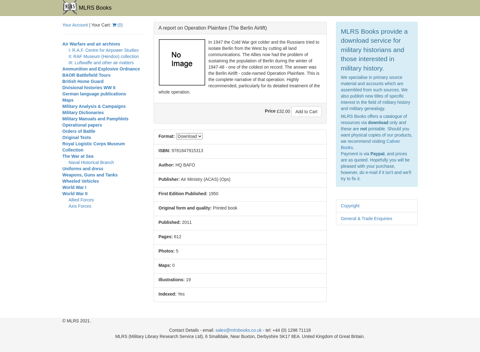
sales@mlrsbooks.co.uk (238, 330)
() (117, 24)
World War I (74, 187)
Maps (68, 100)
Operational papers (82, 125)
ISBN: (164, 150)
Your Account (75, 24)
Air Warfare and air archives (91, 43)
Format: (167, 136)
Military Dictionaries (83, 112)
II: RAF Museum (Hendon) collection (104, 56)
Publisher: (169, 179)
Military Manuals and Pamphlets (95, 118)
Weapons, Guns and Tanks (90, 174)
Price (270, 110)
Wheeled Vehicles (80, 181)
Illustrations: (172, 279)
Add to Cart (306, 111)
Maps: (165, 265)
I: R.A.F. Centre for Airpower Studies (104, 50)
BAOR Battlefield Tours (86, 75)
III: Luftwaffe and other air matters (101, 62)
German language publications (94, 93)
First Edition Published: (183, 193)
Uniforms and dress (82, 168)
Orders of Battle (78, 131)
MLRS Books (87, 7)
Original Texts (76, 137)
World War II (75, 193)
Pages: (166, 236)
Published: (170, 222)
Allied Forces (81, 199)
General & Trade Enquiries (366, 218)
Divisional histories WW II (88, 87)
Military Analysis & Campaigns (94, 106)
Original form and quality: (185, 207)
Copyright (350, 205)
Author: (167, 164)
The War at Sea (78, 156)
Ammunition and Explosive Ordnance (101, 68)
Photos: (167, 250)
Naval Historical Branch (91, 162)
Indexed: (168, 294)
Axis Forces (80, 206)
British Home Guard (82, 81)
